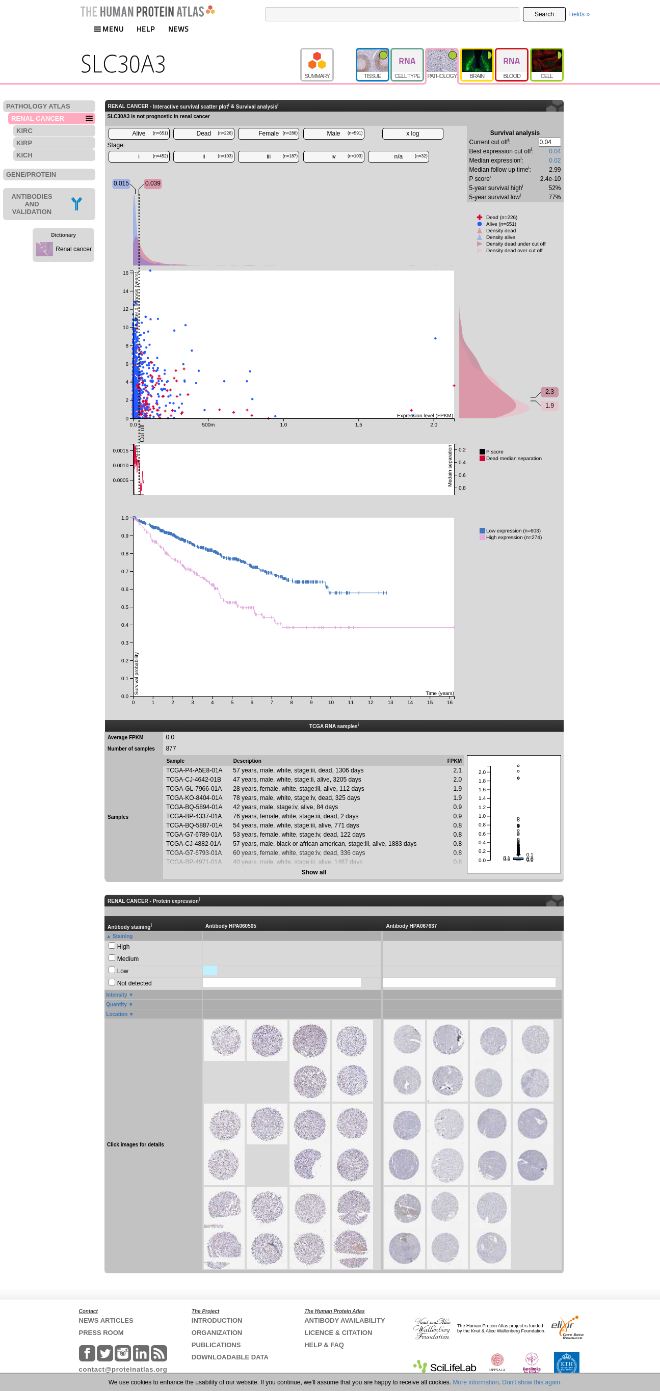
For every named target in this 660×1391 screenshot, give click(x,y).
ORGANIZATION (217, 1332)
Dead (215, 133)
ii (217, 156)
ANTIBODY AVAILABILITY (344, 1320)
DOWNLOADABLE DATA (230, 1357)
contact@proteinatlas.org (123, 1369)
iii (282, 156)
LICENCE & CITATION (338, 1332)
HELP (146, 28)
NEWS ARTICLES (106, 1320)
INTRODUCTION (217, 1320)
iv (346, 156)
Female (278, 133)
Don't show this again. (532, 1382)
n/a (411, 156)
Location (116, 1014)
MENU (108, 28)
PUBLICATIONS (216, 1345)
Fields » (579, 14)
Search (544, 14)
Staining (123, 936)
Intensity (116, 995)
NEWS (178, 28)
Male (345, 133)
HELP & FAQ (324, 1345)
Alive (150, 133)
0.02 (555, 160)
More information (476, 1382)
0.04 (555, 151)
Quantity (116, 1004)
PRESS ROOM (101, 1332)
